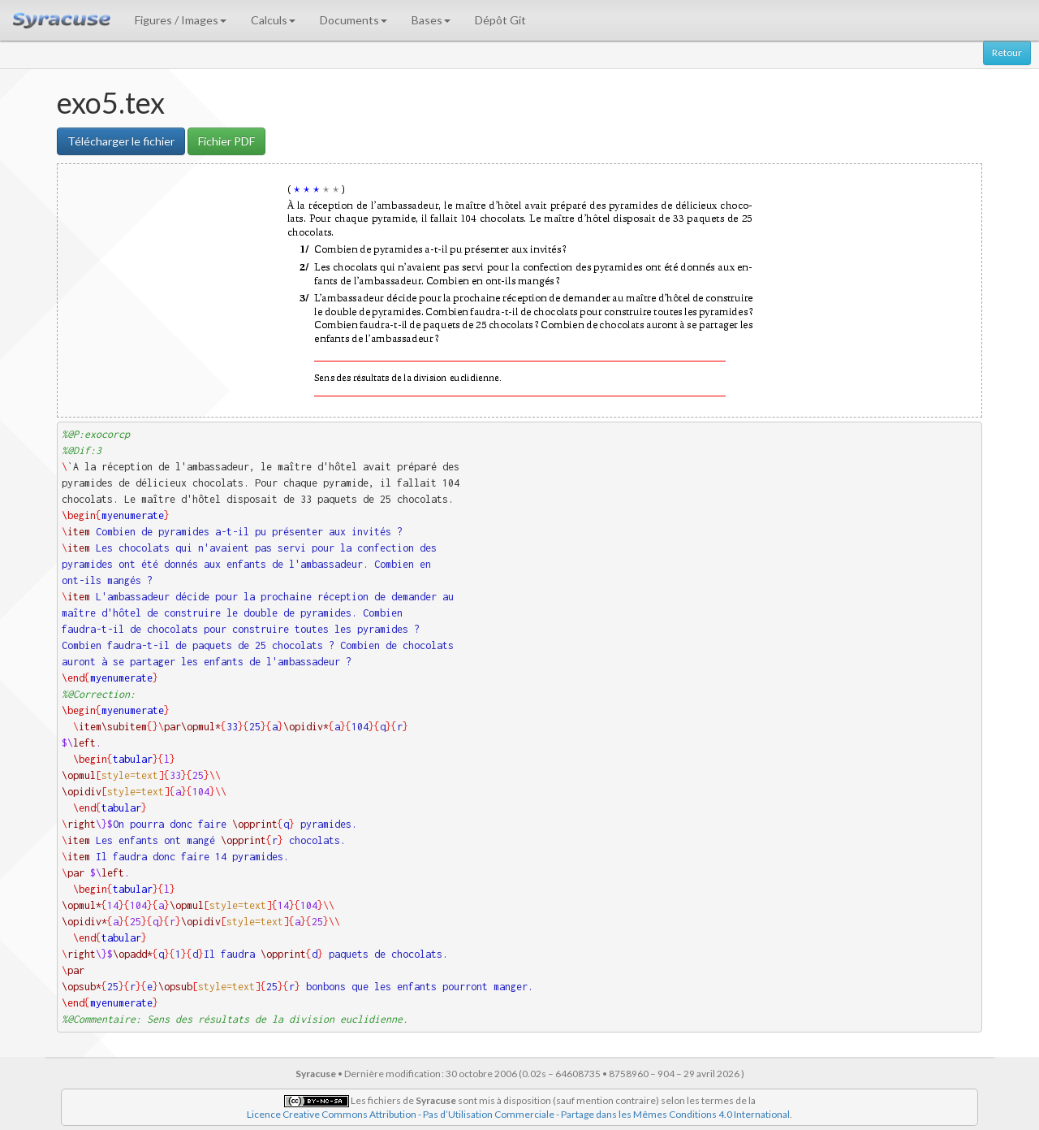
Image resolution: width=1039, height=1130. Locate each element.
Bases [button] (431, 20)
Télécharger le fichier (121, 141)
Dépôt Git (500, 20)
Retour (1007, 52)
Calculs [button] (273, 20)
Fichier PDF (226, 141)
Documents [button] (353, 20)
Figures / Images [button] (180, 20)
